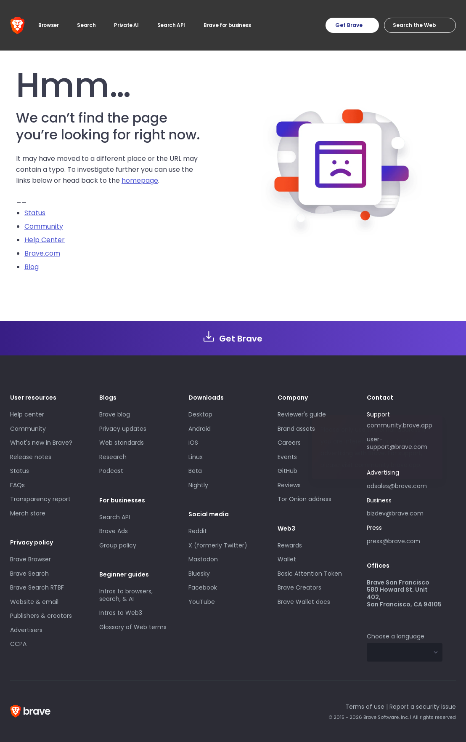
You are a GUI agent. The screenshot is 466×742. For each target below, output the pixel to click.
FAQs (17, 485)
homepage (140, 180)
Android (199, 428)
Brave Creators (299, 587)
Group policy (117, 545)
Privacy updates (122, 428)
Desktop (200, 414)
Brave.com (42, 253)
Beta (195, 471)
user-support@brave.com (397, 443)
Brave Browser (30, 559)
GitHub (287, 471)
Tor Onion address (304, 499)
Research (113, 457)
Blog (31, 267)
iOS (193, 442)
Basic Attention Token (310, 573)
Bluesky (199, 573)
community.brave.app (399, 425)
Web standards (121, 442)
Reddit (197, 531)
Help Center (44, 240)
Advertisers (26, 630)
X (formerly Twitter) (217, 545)
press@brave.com (393, 541)
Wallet (287, 559)
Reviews (289, 485)
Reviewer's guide (302, 414)
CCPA (18, 644)
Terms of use (364, 706)
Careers (289, 442)
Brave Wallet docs (304, 602)
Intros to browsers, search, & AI (126, 595)
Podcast (111, 471)
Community (43, 226)
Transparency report (40, 499)
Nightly (198, 485)
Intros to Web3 (120, 613)
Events (287, 457)
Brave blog (114, 414)
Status (34, 213)
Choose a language (395, 636)
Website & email (34, 602)
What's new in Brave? (41, 442)
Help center (27, 414)
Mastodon (203, 559)
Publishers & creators (41, 615)
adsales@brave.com (404, 485)
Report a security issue (422, 706)
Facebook (202, 587)
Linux (195, 457)
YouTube (201, 602)
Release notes (30, 457)
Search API (114, 517)
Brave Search (29, 573)
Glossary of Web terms (133, 627)
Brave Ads (113, 531)
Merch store (27, 513)
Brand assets (296, 428)
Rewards (290, 545)
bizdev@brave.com (395, 513)
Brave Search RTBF (37, 587)
